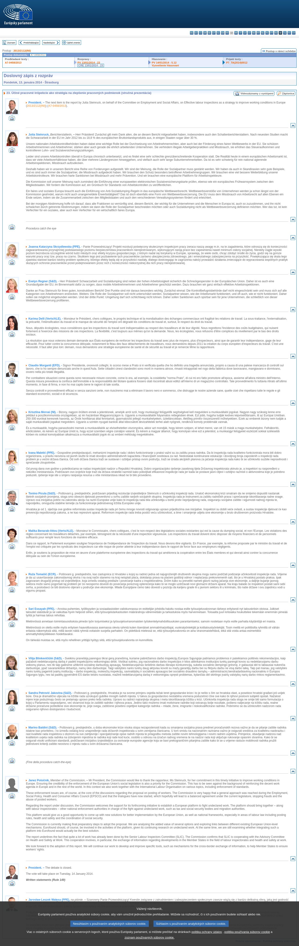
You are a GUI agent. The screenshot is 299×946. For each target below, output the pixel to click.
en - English (222, 33)
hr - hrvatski (236, 33)
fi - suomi (289, 33)
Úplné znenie (73, 42)
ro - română (276, 33)
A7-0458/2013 (13, 62)
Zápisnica (288, 93)
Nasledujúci (49, 42)
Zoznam (11, 42)
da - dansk (205, 33)
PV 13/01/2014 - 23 (89, 62)
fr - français (227, 33)
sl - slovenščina (285, 33)
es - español (196, 33)
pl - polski (267, 33)
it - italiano (240, 33)
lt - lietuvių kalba (249, 33)
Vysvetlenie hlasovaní (165, 65)
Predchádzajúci (31, 42)
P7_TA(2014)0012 (236, 62)
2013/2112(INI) (22, 50)
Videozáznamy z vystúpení (256, 93)
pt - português (271, 33)
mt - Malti (258, 33)
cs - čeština (200, 33)
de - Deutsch (209, 33)
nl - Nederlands (262, 33)
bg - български (191, 33)
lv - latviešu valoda (245, 33)
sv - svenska (293, 33)
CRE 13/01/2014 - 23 (90, 65)
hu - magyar (254, 33)
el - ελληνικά (218, 33)
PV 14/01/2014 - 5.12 (164, 62)
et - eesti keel (214, 33)
